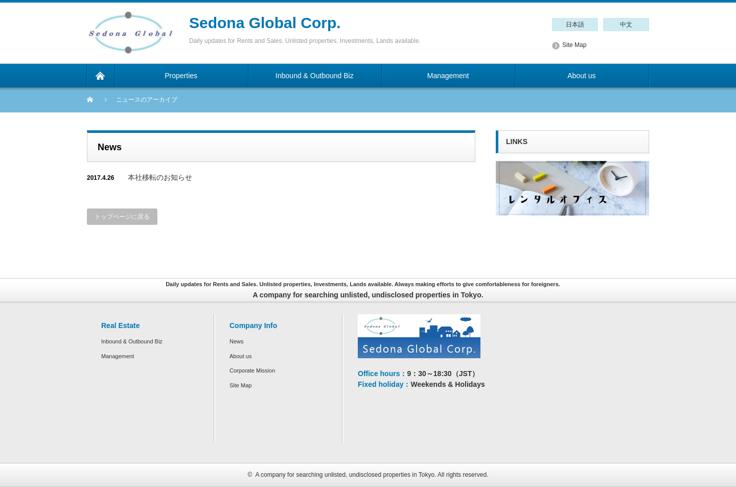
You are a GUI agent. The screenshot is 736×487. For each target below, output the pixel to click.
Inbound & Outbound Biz (132, 341)
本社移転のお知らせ (160, 177)
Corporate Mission (252, 370)
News (236, 341)
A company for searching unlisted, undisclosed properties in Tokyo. (345, 474)
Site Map (574, 45)
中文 (626, 24)
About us (240, 356)
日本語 (575, 24)
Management (117, 356)
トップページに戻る (122, 216)
